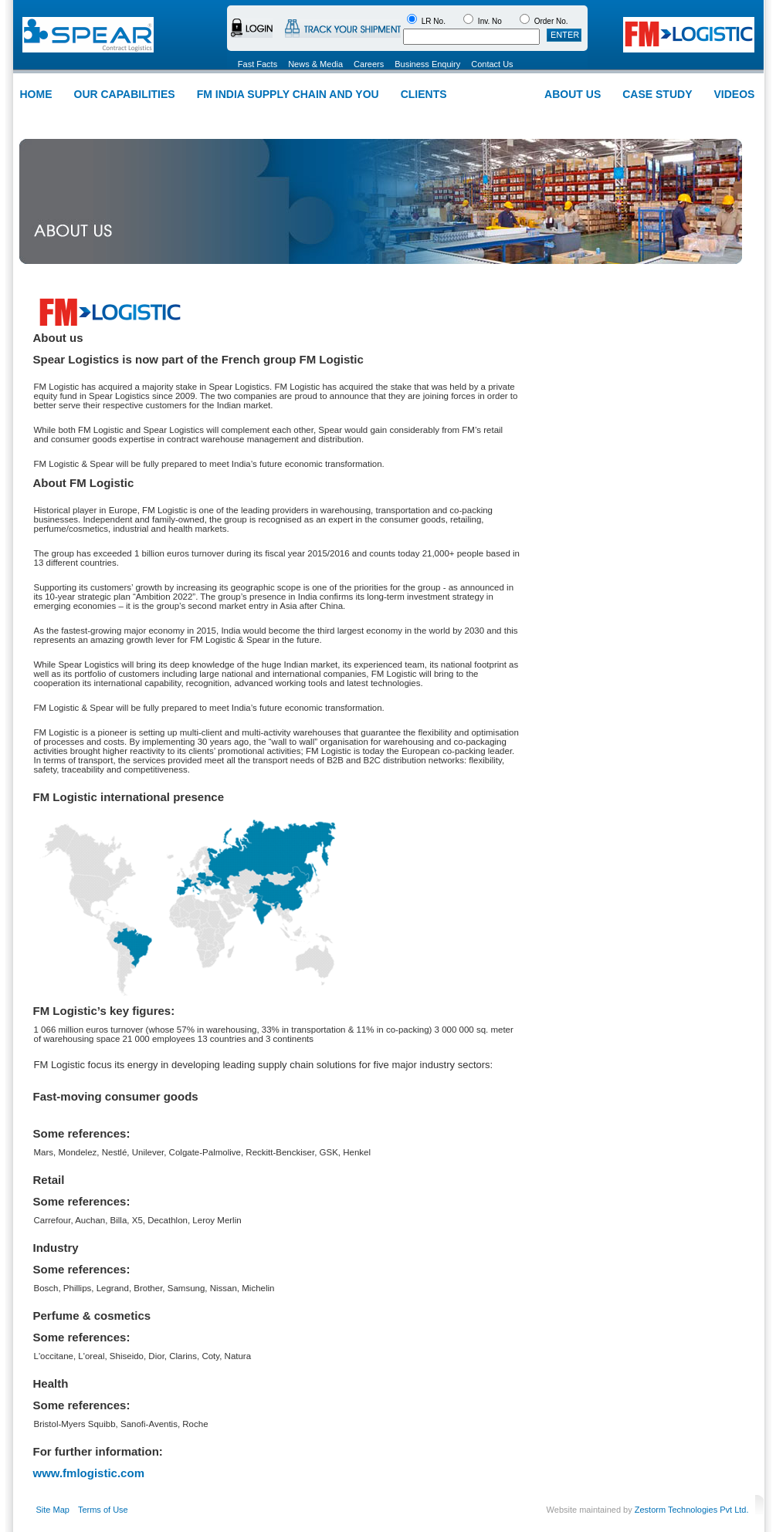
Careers (369, 64)
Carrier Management (332, 115)
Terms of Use (103, 1509)
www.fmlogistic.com (88, 1473)
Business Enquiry (427, 64)
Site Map (52, 1509)
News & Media (315, 64)
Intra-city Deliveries (423, 115)
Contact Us (492, 64)
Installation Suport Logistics (528, 115)
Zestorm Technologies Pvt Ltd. (692, 1509)
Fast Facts (257, 64)
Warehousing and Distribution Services (200, 115)
